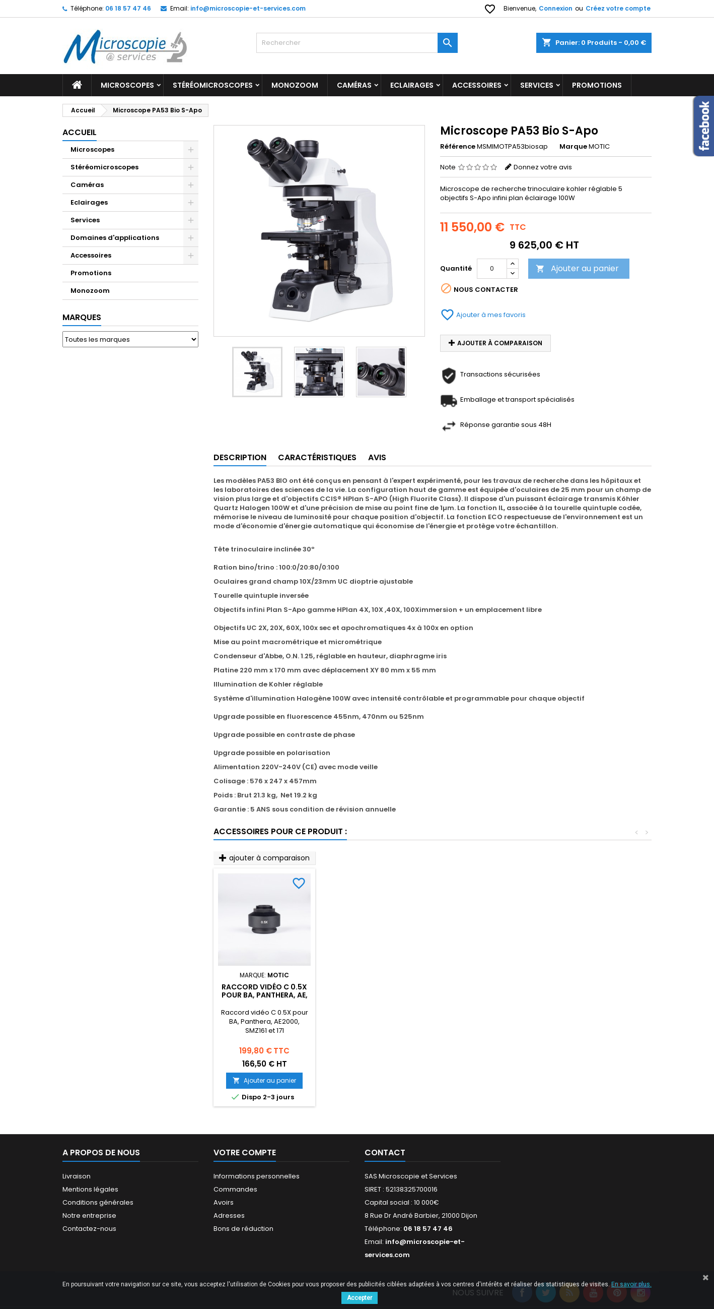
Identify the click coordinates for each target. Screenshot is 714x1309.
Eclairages (412, 85)
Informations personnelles (256, 1176)
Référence (457, 146)
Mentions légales (90, 1189)
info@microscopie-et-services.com (248, 8)
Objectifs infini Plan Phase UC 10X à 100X (376, 991)
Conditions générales (97, 1202)
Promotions (90, 273)
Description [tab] (239, 457)
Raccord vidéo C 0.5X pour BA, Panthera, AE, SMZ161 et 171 (600, 995)
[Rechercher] (357, 43)
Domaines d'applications (114, 237)
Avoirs (223, 1202)
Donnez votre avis (543, 167)
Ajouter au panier (577, 268)
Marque (573, 146)
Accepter (359, 1297)
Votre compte (244, 1152)
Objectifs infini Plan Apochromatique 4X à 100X (264, 995)
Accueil (79, 132)
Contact (385, 1152)
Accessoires (477, 85)
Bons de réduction (243, 1228)
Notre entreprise (89, 1215)
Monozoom (294, 85)
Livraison (76, 1176)
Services (536, 85)
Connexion (556, 8)
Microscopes (127, 85)
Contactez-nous (89, 1228)
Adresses (229, 1215)
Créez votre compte (618, 8)
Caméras (354, 85)
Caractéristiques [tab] (317, 457)
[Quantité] (492, 269)
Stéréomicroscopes (213, 85)
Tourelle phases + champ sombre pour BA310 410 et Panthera (488, 995)
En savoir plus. (631, 1284)
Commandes (235, 1189)
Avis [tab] (377, 457)
